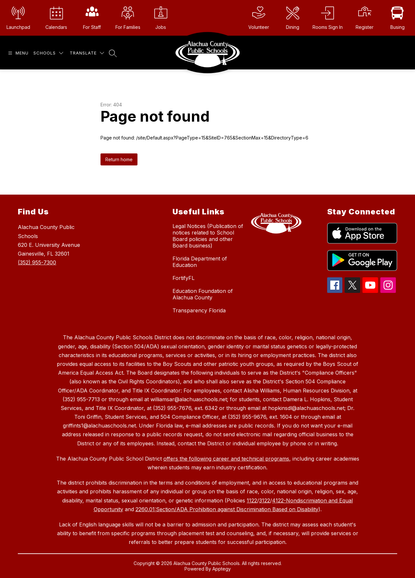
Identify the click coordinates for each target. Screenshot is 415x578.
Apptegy (221, 569)
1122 (252, 500)
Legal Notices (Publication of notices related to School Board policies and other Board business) (207, 236)
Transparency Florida (199, 310)
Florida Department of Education (199, 261)
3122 (264, 500)
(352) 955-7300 (37, 262)
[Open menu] (17, 53)
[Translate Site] (87, 53)
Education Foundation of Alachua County (202, 294)
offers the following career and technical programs (226, 458)
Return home (119, 159)
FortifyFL (183, 278)
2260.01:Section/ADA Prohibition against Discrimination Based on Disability (227, 509)
